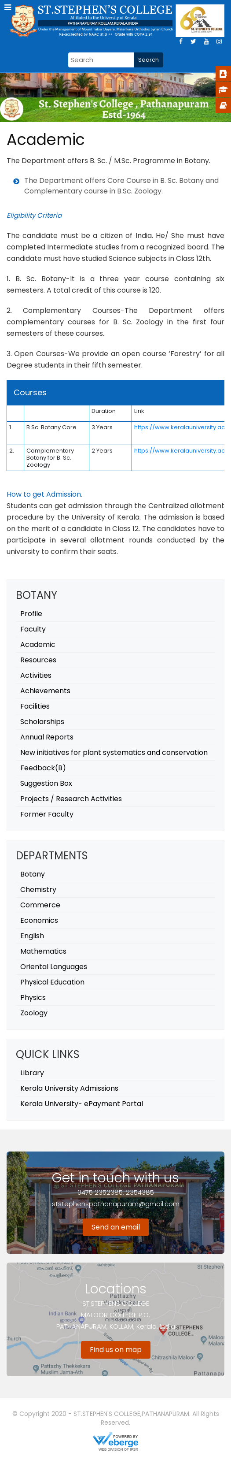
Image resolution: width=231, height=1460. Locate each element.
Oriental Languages (53, 967)
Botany (32, 874)
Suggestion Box (46, 783)
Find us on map (116, 1350)
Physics (33, 997)
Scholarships (42, 722)
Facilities (35, 706)
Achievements (45, 691)
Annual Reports (46, 737)
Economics (39, 920)
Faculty (33, 629)
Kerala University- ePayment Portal (81, 1104)
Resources (38, 660)
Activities (35, 675)
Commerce (40, 905)
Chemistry (38, 889)
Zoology (34, 1013)
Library (32, 1073)
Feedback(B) (43, 768)
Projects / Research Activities (71, 799)
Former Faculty (46, 814)
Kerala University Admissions (69, 1088)
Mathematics (43, 951)
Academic (37, 644)
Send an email (116, 1227)
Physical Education (52, 982)
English (32, 936)
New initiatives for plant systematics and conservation (114, 752)
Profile (31, 614)
